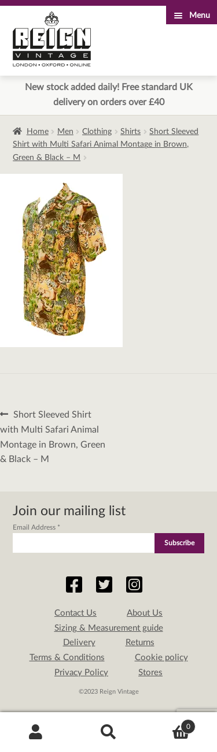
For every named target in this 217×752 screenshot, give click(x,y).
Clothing (97, 132)
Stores (150, 672)
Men (65, 132)
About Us (145, 613)
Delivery (79, 642)
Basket (170, 724)
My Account (36, 732)
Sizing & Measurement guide (108, 628)
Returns (140, 642)
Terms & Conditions (67, 657)
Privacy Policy (81, 672)
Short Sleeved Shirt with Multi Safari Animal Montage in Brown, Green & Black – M (105, 145)
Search (108, 732)
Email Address (36, 527)
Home (38, 132)
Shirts (130, 132)
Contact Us (75, 613)
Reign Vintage (52, 39)
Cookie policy (161, 657)
